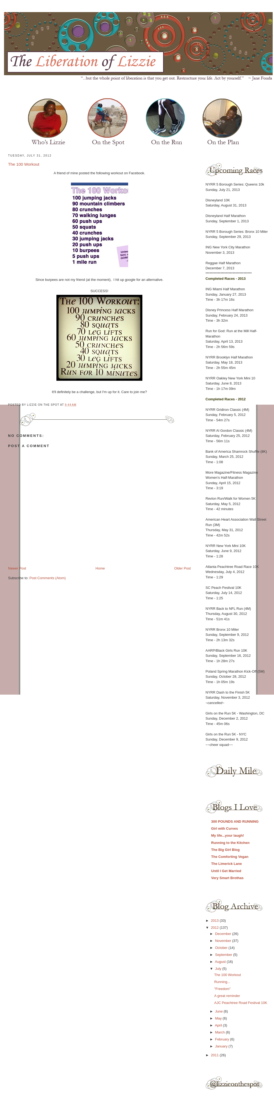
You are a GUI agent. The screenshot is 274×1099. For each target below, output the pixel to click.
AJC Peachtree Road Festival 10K (240, 1003)
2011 (215, 1055)
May (219, 1018)
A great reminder (227, 996)
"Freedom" (222, 989)
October (222, 948)
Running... (222, 982)
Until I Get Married (226, 871)
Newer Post (17, 568)
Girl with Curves (224, 828)
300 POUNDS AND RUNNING (235, 821)
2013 (215, 921)
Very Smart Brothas (227, 878)
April (219, 1025)
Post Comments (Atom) (48, 578)
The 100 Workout (23, 164)
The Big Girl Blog (225, 850)
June (219, 1011)
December (223, 934)
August (221, 962)
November (223, 941)
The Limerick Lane (226, 864)
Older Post (182, 568)
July (218, 969)
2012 (215, 928)
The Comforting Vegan (229, 857)
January (222, 1046)
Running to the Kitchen (230, 843)
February (222, 1039)
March (220, 1032)
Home (100, 568)
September (224, 955)
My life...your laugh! (227, 835)
